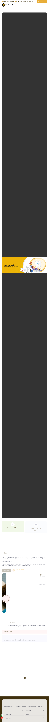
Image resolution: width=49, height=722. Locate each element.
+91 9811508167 (42, 1)
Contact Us (32, 9)
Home (3, 9)
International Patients (21, 9)
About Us (7, 9)
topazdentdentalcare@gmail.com (8, 1)
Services (13, 9)
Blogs (28, 9)
